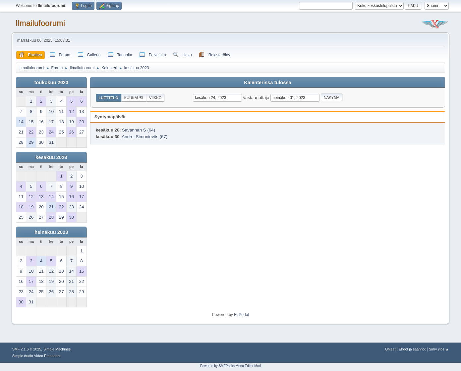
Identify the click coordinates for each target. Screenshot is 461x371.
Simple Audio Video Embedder (36, 356)
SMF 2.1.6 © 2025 (26, 349)
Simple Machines (57, 349)
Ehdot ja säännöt (412, 349)
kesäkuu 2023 (51, 157)
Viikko (155, 98)
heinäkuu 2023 (51, 232)
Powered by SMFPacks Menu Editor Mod (230, 366)
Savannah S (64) (138, 130)
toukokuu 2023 (51, 82)
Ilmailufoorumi (40, 23)
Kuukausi (133, 98)
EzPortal (241, 314)
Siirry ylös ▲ (439, 349)
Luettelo (108, 98)
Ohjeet (390, 349)
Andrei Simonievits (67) (144, 136)
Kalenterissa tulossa (267, 82)
